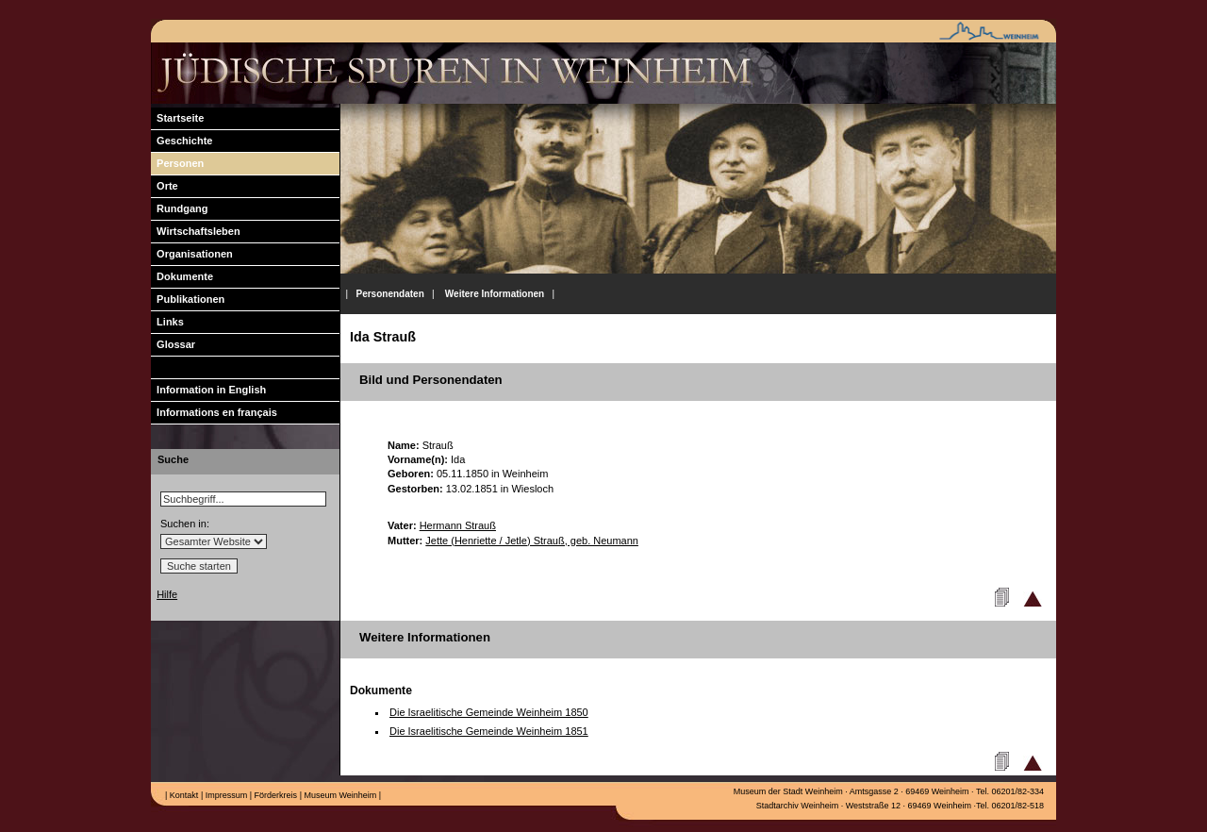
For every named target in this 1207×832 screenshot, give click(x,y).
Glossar (173, 344)
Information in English (208, 389)
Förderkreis (274, 795)
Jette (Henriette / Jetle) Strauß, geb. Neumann (531, 540)
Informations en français (214, 412)
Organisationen (192, 253)
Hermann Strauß (458, 525)
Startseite (177, 118)
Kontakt (182, 795)
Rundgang (179, 208)
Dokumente (182, 276)
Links (167, 321)
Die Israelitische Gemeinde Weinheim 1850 (488, 712)
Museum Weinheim (339, 795)
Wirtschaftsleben (195, 231)
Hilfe (167, 594)
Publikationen (187, 299)
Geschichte (181, 140)
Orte (164, 185)
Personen (177, 163)
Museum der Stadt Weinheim (788, 791)
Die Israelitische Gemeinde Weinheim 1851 (488, 731)
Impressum (225, 795)
